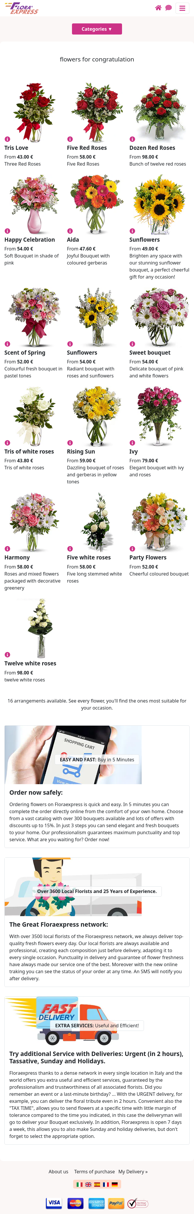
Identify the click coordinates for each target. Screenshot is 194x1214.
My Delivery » (133, 1171)
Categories (94, 29)
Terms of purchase (94, 1171)
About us (58, 1171)
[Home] (160, 8)
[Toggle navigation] (182, 8)
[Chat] (170, 8)
